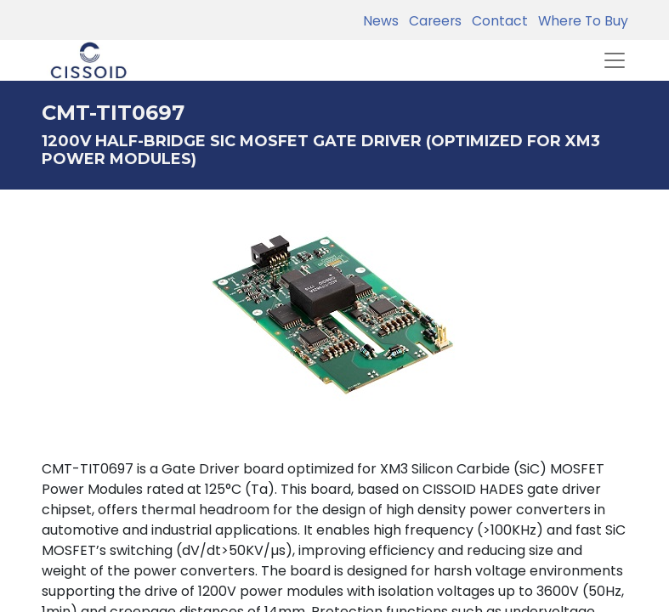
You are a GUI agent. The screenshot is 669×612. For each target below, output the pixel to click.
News (381, 21)
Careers (432, 21)
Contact (496, 21)
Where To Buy (579, 21)
